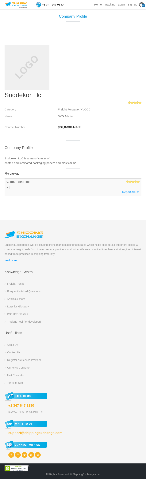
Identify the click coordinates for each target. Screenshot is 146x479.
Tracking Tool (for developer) (23, 321)
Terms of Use (14, 382)
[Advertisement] (74, 34)
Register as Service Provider (23, 360)
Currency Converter (17, 367)
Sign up (132, 4)
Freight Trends (14, 283)
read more (11, 260)
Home (98, 4)
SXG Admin (65, 116)
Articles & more (15, 298)
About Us (11, 344)
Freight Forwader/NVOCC (74, 109)
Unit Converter (14, 375)
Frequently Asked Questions (22, 291)
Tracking (109, 4)
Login (121, 4)
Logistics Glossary (17, 306)
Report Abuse (131, 192)
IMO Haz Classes (16, 314)
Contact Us (12, 352)
